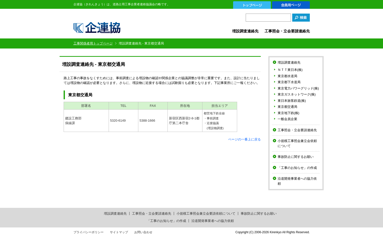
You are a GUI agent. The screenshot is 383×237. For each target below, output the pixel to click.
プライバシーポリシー (88, 232)
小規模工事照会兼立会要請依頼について (206, 213)
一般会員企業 (287, 119)
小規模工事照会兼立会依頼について (297, 143)
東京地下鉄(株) (289, 113)
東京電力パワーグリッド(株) (298, 88)
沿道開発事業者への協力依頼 (297, 181)
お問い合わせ (143, 232)
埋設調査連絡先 (245, 31)
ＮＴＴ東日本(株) (290, 70)
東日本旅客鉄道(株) (292, 101)
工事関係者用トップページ (93, 43)
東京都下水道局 (289, 82)
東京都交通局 (287, 107)
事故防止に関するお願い (296, 157)
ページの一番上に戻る (244, 139)
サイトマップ (119, 232)
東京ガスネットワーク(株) (297, 94)
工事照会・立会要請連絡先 (287, 31)
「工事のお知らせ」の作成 (297, 168)
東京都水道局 (287, 76)
